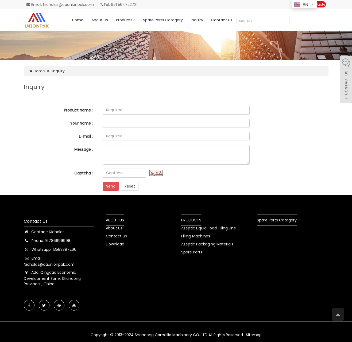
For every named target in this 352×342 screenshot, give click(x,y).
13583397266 (64, 249)
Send (110, 186)
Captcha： (84, 173)
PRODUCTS (191, 220)
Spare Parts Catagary (163, 20)
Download (115, 244)
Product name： (79, 110)
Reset (130, 186)
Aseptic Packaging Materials (207, 244)
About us (99, 20)
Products (125, 20)
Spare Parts (191, 252)
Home (77, 20)
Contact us (221, 20)
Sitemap (254, 334)
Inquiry (197, 20)
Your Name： (82, 123)
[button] (134, 20)
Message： (84, 149)
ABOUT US (115, 220)
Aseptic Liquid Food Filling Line (208, 228)
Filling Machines (195, 236)
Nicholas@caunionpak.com (49, 264)
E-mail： (87, 136)
